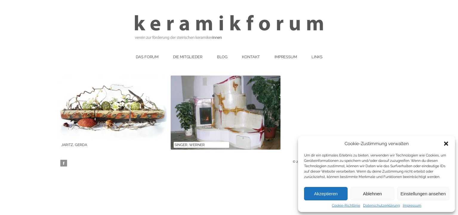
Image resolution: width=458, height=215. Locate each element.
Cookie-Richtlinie (346, 205)
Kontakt (251, 57)
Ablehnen (372, 193)
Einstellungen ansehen (423, 193)
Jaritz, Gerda (74, 145)
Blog (222, 57)
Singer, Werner (190, 145)
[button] (446, 144)
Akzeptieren (325, 193)
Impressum (412, 205)
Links (317, 57)
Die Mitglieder (187, 57)
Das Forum (147, 57)
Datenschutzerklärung (381, 205)
